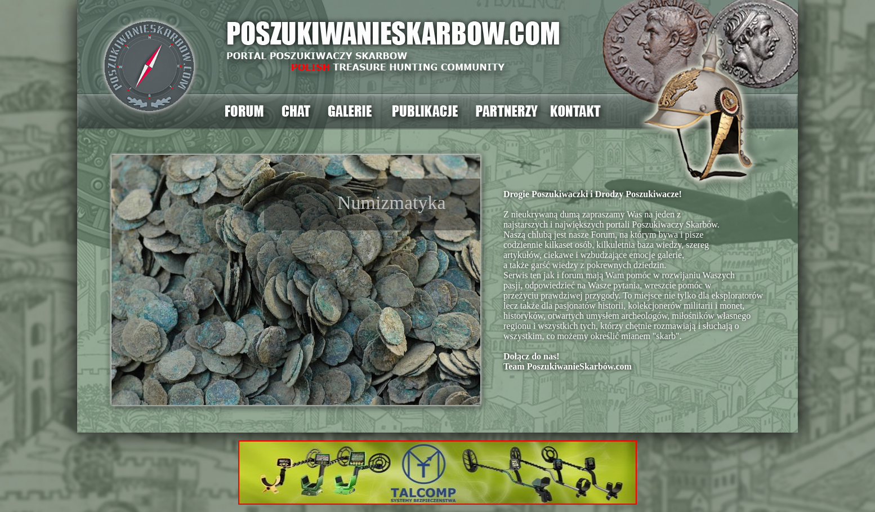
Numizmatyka (391, 202)
